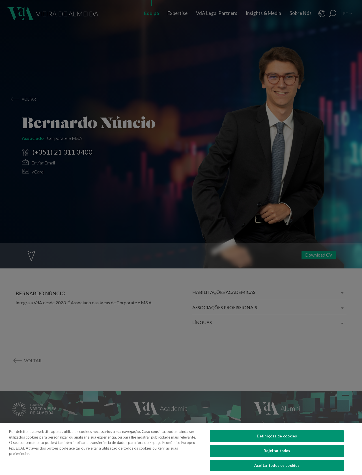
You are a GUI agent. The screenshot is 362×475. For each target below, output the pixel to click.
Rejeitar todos (277, 455)
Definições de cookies (277, 441)
